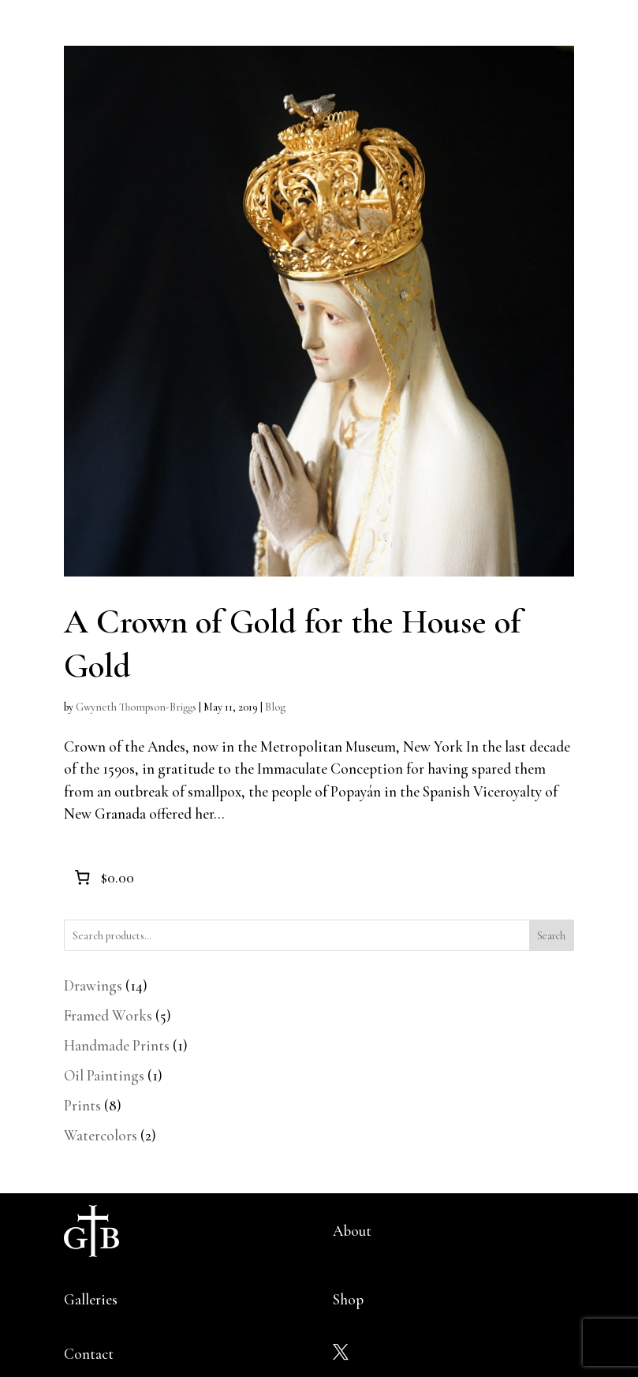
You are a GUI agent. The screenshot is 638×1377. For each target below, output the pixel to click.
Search (551, 935)
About (352, 1231)
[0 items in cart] (103, 878)
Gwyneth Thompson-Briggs (136, 707)
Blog (275, 707)
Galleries (91, 1299)
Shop (348, 1299)
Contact (89, 1354)
